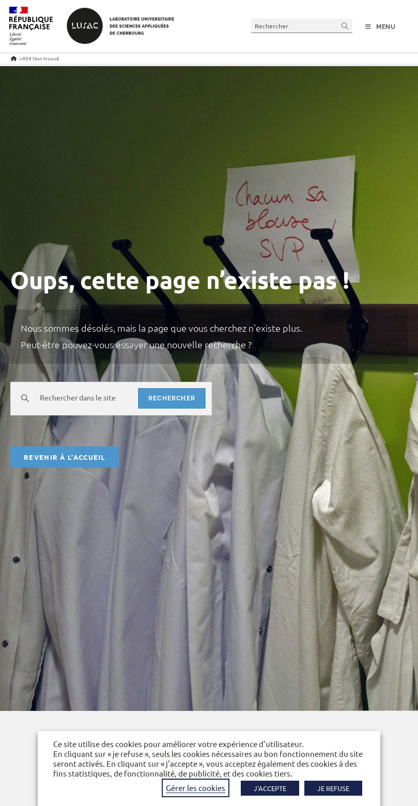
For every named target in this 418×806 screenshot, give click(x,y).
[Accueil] (14, 58)
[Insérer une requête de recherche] (301, 26)
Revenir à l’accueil (64, 457)
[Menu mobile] (380, 26)
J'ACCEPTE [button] (270, 788)
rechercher (171, 398)
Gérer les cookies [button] (195, 788)
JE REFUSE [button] (333, 788)
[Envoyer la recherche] (345, 26)
